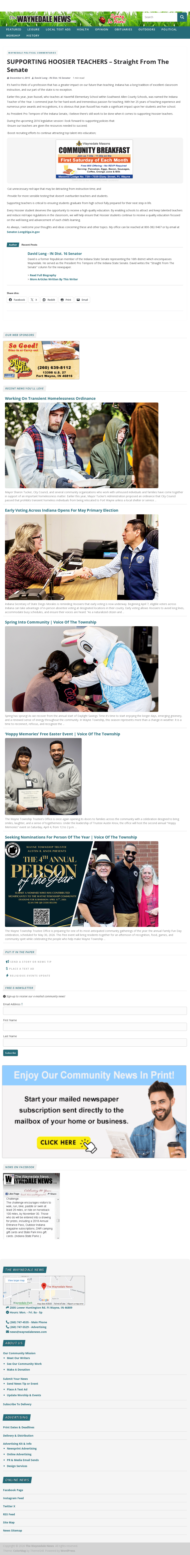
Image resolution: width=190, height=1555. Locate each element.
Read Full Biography (43, 275)
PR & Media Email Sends (23, 1460)
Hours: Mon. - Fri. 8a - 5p (24, 1312)
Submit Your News (15, 1379)
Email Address (13, 1004)
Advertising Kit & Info (17, 1443)
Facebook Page (13, 1490)
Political (169, 29)
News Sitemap (12, 1530)
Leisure (33, 29)
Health (83, 29)
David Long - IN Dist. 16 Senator (53, 78)
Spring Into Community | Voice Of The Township (50, 622)
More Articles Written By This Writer (54, 279)
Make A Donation (18, 1369)
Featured (13, 29)
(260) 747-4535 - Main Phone (26, 1322)
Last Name (10, 1036)
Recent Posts (29, 244)
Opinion (102, 29)
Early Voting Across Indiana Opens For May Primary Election (61, 510)
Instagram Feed (13, 1498)
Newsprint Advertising (22, 1448)
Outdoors (146, 29)
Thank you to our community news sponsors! (95, 180)
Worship (13, 35)
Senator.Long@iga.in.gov (23, 232)
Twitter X (9, 1506)
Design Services (17, 1466)
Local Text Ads (58, 29)
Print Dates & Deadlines (18, 1427)
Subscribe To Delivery (17, 1404)
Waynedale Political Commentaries (32, 52)
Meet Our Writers (18, 1358)
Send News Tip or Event (22, 1383)
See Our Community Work (24, 1364)
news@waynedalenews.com (26, 1332)
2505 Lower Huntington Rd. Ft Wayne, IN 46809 (39, 1307)
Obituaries (123, 29)
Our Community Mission (19, 1353)
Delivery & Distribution (18, 1435)
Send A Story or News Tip (31, 961)
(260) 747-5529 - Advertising (26, 1327)
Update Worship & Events (24, 1395)
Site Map (9, 1522)
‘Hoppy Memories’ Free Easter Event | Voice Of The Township (62, 734)
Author (13, 244)
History (32, 35)
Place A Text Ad (21, 968)
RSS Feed (9, 1514)
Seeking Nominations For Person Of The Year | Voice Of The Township (71, 837)
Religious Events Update (30, 975)
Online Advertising (19, 1454)
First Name (10, 1020)
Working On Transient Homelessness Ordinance (50, 398)
